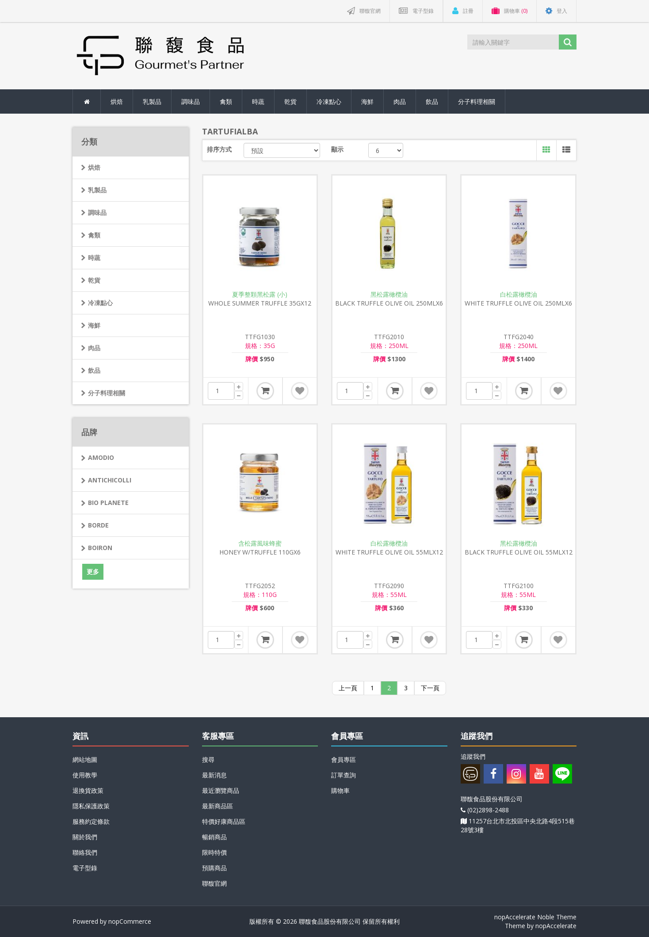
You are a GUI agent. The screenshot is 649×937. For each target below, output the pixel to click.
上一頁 (348, 688)
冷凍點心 (100, 302)
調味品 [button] (190, 101)
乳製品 (97, 190)
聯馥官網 (214, 883)
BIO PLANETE (108, 502)
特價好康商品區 (223, 821)
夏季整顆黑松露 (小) (259, 294)
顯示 (337, 149)
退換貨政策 (88, 790)
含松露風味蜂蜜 (260, 543)
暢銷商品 (214, 837)
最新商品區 (217, 806)
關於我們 (85, 837)
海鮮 (94, 325)
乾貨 (94, 280)
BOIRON (100, 547)
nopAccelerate (555, 926)
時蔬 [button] (258, 101)
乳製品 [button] (152, 101)
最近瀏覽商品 (220, 790)
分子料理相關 (106, 393)
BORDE (98, 525)
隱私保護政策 (91, 806)
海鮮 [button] (367, 101)
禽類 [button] (226, 101)
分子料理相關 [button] (476, 101)
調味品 (97, 212)
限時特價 (214, 852)
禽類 (94, 235)
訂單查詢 (343, 775)
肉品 (94, 348)
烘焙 (94, 167)
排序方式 (219, 149)
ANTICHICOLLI (109, 480)
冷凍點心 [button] (329, 101)
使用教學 (85, 775)
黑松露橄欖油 (389, 294)
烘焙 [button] (117, 101)
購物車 (340, 790)
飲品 (94, 370)
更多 (93, 571)
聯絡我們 (85, 852)
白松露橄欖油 (518, 294)
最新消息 (214, 775)
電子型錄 (85, 868)
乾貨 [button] (290, 101)
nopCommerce (129, 921)
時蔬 (94, 257)
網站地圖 (85, 759)
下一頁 (430, 688)
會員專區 (343, 759)
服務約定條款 (91, 821)
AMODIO (101, 457)
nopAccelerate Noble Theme (535, 917)
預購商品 (214, 868)
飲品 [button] (432, 101)
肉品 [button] (399, 101)
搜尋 (208, 759)
